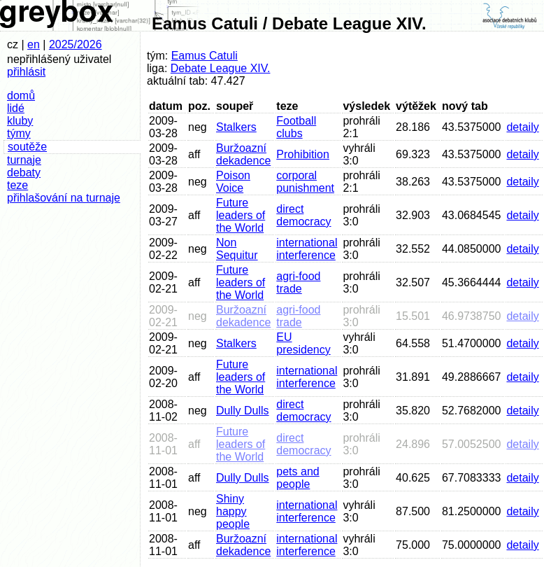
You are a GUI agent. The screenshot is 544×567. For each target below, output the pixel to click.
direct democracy (303, 215)
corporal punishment (305, 181)
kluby (20, 121)
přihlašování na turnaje (63, 198)
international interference (306, 249)
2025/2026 (75, 44)
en (33, 44)
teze (17, 185)
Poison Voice (233, 181)
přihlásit (26, 72)
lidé (15, 108)
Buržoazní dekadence (243, 154)
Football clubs (296, 127)
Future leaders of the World (240, 215)
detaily (522, 127)
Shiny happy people (233, 511)
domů (21, 96)
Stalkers (236, 127)
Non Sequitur (237, 249)
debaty (24, 172)
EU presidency (303, 343)
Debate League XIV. (221, 68)
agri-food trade (298, 282)
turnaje (24, 160)
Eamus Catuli (204, 56)
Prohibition (302, 154)
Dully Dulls (242, 410)
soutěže (27, 147)
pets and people (297, 477)
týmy (19, 133)
